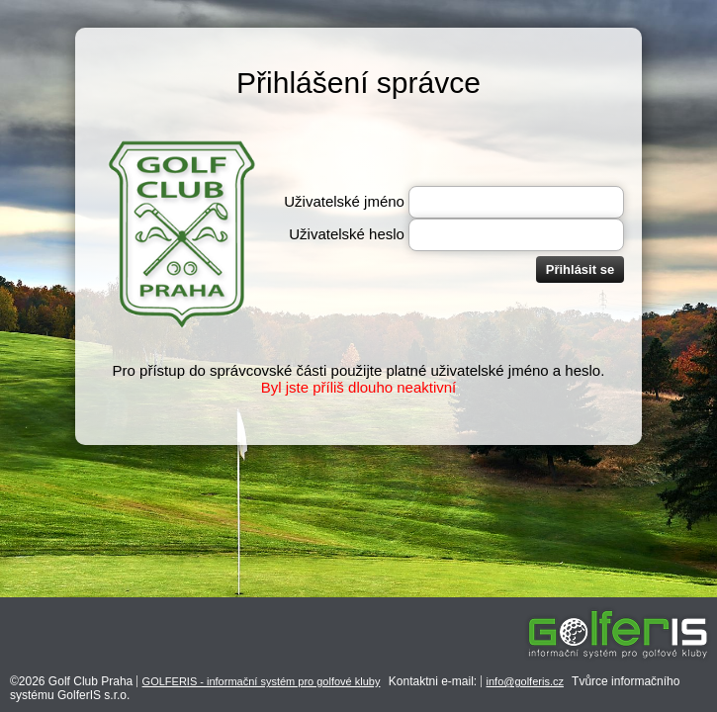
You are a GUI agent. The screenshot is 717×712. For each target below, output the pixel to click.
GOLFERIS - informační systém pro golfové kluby (261, 681)
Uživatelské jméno (344, 201)
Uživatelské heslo (346, 233)
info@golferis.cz (525, 681)
